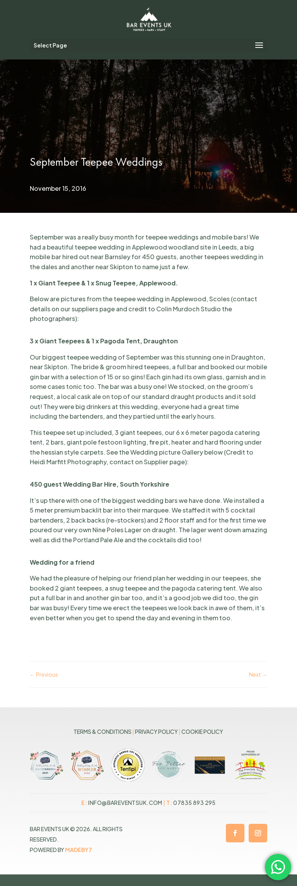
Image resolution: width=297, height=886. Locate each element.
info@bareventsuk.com (125, 802)
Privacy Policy (156, 731)
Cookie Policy (202, 731)
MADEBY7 (78, 849)
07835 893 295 (194, 802)
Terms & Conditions (102, 731)
